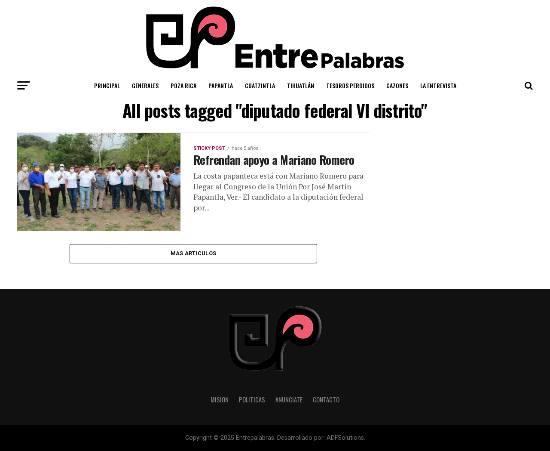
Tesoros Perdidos (350, 85)
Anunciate (288, 399)
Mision (220, 399)
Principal (107, 85)
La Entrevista (438, 85)
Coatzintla (260, 85)
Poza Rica (183, 85)
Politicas (252, 399)
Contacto (326, 399)
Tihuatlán (300, 85)
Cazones (397, 85)
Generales (145, 85)
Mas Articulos (193, 253)
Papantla (220, 85)
